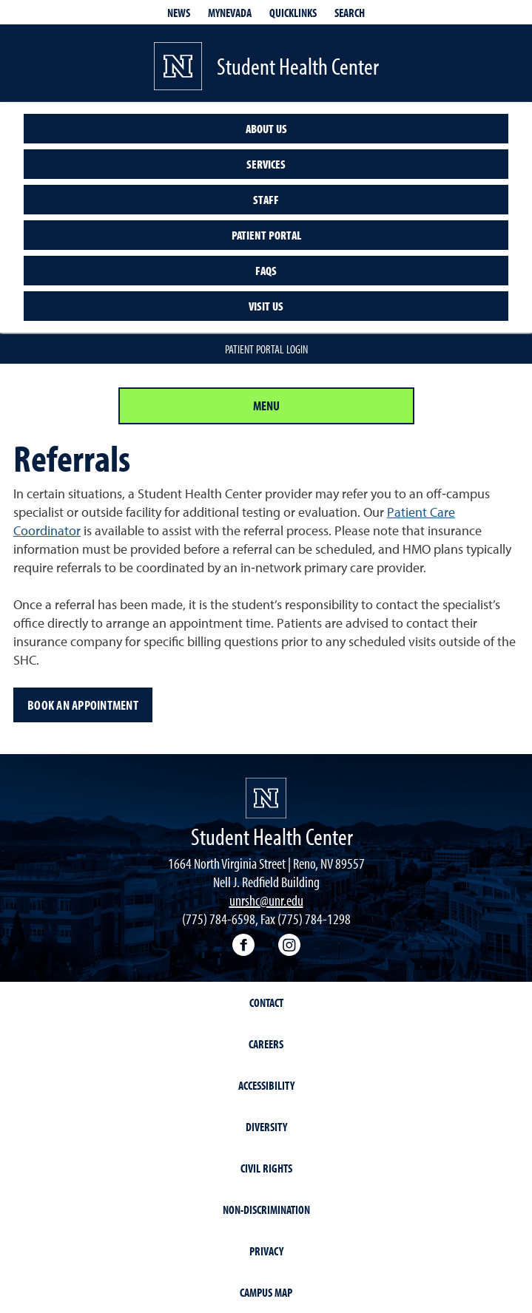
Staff (266, 199)
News (178, 12)
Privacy (266, 1251)
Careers (266, 1044)
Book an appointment (82, 704)
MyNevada (230, 12)
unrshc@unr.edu (266, 900)
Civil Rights (266, 1168)
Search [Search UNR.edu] (349, 12)
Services (266, 164)
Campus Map (266, 1292)
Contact (266, 1002)
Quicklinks (293, 12)
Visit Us (266, 306)
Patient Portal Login (266, 349)
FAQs (266, 270)
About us (266, 128)
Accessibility (266, 1085)
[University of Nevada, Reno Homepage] (266, 798)
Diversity (266, 1126)
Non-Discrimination (266, 1209)
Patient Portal (266, 235)
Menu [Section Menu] (266, 405)
